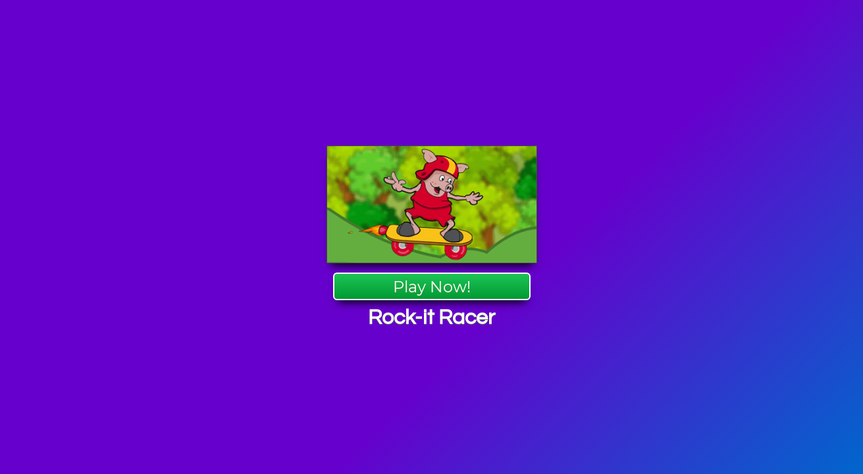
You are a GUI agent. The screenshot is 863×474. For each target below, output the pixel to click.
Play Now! (432, 286)
